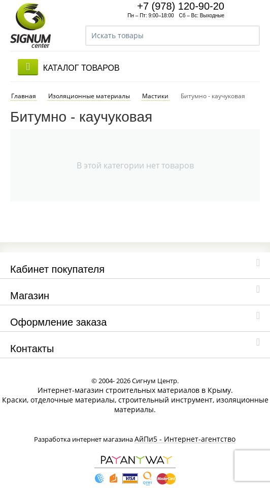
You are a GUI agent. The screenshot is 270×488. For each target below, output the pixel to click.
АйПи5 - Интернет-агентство (184, 431)
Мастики (155, 88)
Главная (23, 88)
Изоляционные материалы (89, 88)
